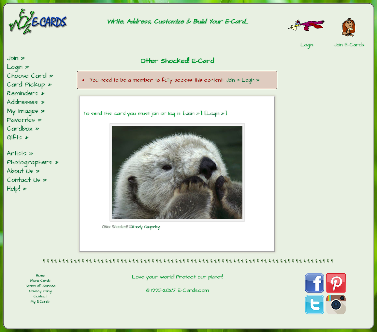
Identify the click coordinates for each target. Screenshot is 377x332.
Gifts (14, 137)
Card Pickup (26, 84)
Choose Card (26, 75)
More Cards (40, 280)
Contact (40, 296)
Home (40, 275)
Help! (13, 188)
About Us (20, 171)
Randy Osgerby (146, 227)
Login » (250, 80)
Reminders (22, 93)
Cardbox (19, 128)
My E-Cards (40, 301)
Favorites (21, 120)
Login (14, 67)
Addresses (22, 102)
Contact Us (23, 180)
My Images (22, 111)
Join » (232, 80)
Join (12, 58)
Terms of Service (40, 286)
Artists (16, 153)
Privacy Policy (40, 291)
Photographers (29, 162)
